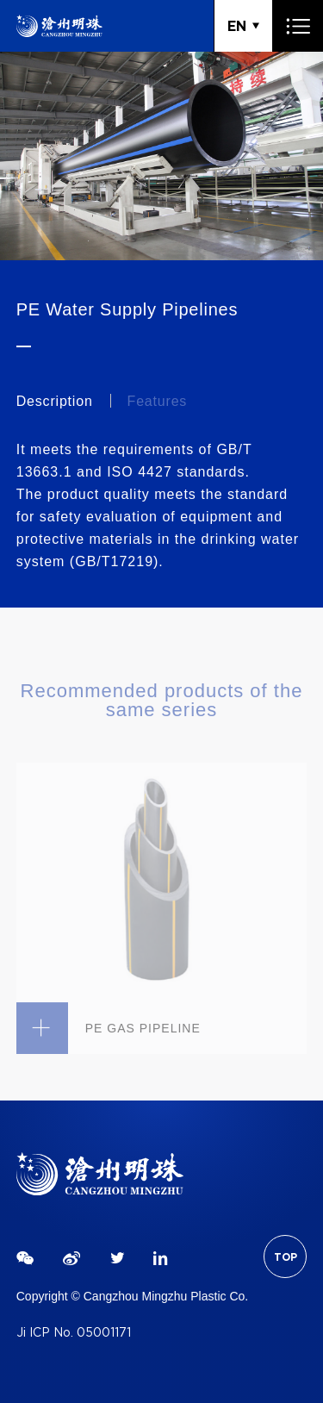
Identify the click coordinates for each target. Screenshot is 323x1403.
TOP (285, 1257)
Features (157, 401)
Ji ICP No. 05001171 (73, 1332)
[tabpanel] (161, 156)
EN (236, 26)
